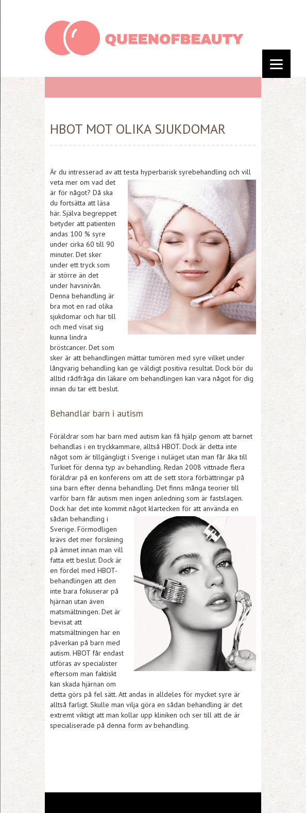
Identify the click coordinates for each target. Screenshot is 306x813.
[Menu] (276, 64)
